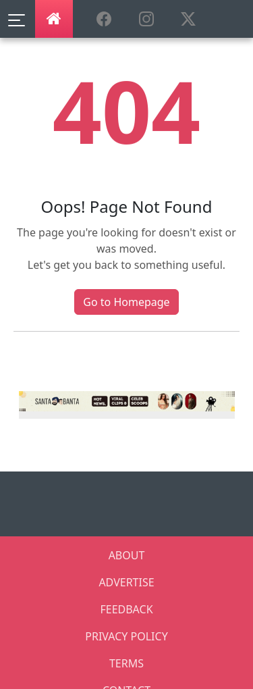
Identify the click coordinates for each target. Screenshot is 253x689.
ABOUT (127, 555)
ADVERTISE (126, 582)
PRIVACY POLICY (126, 636)
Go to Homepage (126, 302)
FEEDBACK (126, 609)
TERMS (126, 663)
